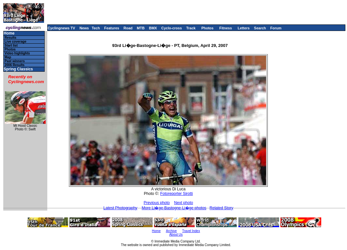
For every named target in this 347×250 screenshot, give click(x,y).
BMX (153, 28)
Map (8, 57)
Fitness (225, 28)
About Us (176, 234)
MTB (141, 28)
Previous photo (156, 202)
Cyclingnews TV (61, 28)
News (84, 28)
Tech (96, 28)
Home (9, 33)
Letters (244, 28)
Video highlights (17, 53)
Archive (171, 231)
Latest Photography (120, 208)
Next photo (183, 202)
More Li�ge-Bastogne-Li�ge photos (174, 208)
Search (260, 28)
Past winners (15, 61)
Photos (207, 28)
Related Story (222, 208)
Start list (11, 45)
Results (10, 37)
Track (191, 28)
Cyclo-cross (171, 28)
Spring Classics (18, 69)
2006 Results (14, 65)
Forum (275, 28)
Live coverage (15, 41)
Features (111, 28)
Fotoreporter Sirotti (176, 193)
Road (128, 28)
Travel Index (191, 231)
